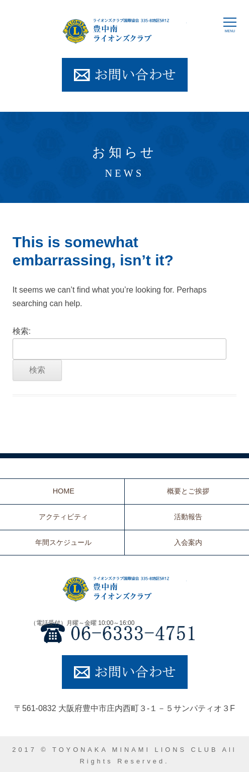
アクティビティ (63, 517)
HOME (63, 491)
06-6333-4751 (125, 633)
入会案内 (188, 542)
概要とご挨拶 (188, 491)
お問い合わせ (125, 75)
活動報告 (188, 517)
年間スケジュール (63, 542)
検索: (22, 331)
